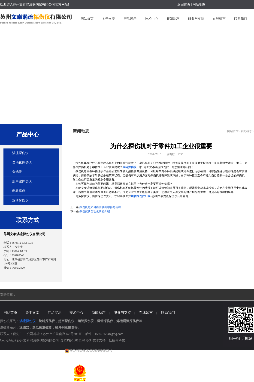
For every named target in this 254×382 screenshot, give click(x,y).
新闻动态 (246, 131)
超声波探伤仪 (22, 181)
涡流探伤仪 (20, 153)
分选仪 (17, 172)
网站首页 (232, 131)
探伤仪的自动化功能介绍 (94, 211)
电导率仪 (18, 190)
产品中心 (27, 134)
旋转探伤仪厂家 (140, 196)
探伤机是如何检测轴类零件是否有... (101, 207)
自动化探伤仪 (22, 162)
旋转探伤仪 (20, 200)
